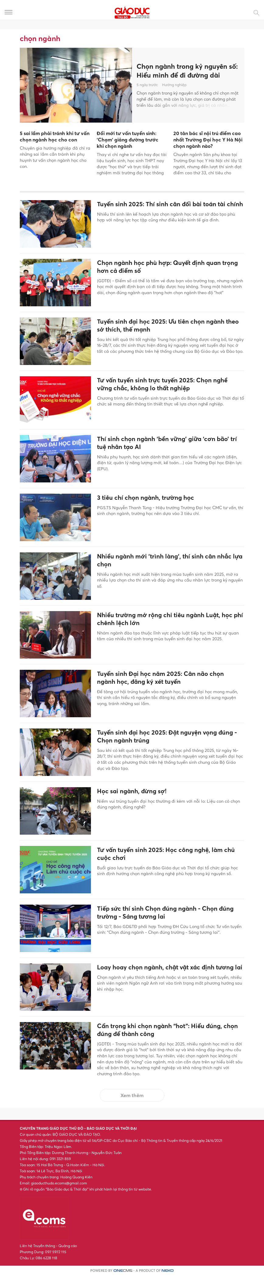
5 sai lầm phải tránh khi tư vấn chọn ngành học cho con (54, 136)
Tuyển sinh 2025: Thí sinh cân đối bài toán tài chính (170, 204)
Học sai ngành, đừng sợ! (132, 791)
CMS (122, 1271)
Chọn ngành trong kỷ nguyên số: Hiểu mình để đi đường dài (187, 70)
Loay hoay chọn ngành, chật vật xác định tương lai (169, 967)
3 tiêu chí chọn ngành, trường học (145, 497)
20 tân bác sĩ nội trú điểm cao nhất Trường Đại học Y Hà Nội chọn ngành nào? (207, 139)
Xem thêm (132, 1095)
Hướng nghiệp (174, 84)
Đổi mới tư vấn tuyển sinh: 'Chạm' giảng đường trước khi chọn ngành (127, 139)
